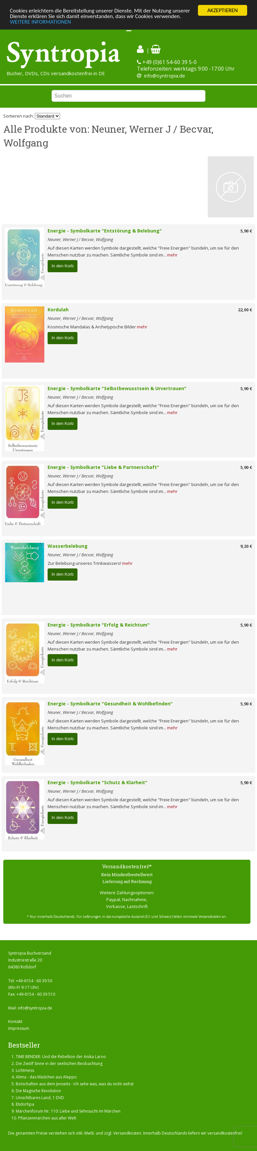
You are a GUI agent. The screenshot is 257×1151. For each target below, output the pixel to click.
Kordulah (58, 309)
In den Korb (63, 265)
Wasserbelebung (68, 546)
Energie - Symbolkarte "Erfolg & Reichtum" (99, 625)
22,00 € (245, 310)
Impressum (18, 1028)
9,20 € (246, 546)
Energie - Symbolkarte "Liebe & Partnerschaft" (103, 467)
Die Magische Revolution (38, 1091)
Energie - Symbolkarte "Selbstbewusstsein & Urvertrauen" (117, 388)
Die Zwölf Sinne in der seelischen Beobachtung (59, 1063)
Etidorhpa (25, 1104)
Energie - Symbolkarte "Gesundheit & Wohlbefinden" (110, 703)
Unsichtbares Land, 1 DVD (40, 1097)
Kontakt (15, 1021)
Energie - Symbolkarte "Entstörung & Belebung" (105, 231)
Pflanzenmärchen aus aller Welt (47, 1118)
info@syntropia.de (164, 75)
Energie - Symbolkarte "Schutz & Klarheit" (97, 782)
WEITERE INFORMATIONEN (40, 21)
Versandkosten (127, 1133)
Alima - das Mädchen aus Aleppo (46, 1077)
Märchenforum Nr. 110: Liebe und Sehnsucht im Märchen (68, 1111)
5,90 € (246, 231)
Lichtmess (25, 1070)
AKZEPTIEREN (222, 10)
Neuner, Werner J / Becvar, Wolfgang (80, 239)
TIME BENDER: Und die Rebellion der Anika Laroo (61, 1056)
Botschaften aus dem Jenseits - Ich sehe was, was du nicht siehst (75, 1084)
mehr (172, 255)
